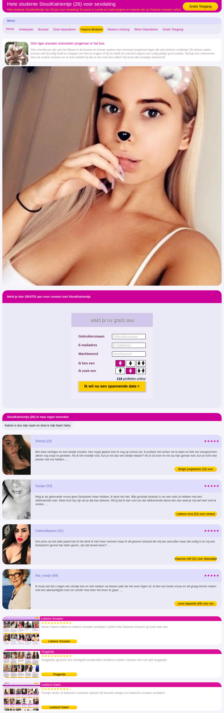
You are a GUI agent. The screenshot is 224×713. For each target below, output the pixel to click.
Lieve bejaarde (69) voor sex (196, 603)
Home (10, 29)
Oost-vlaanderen (64, 29)
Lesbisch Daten (59, 707)
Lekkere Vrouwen (59, 641)
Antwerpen (26, 29)
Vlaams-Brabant (91, 29)
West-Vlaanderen (146, 29)
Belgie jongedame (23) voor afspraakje (195, 469)
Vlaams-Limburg (118, 29)
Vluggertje (59, 674)
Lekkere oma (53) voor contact (196, 514)
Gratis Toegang (200, 6)
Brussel (43, 29)
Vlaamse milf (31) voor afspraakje (196, 558)
